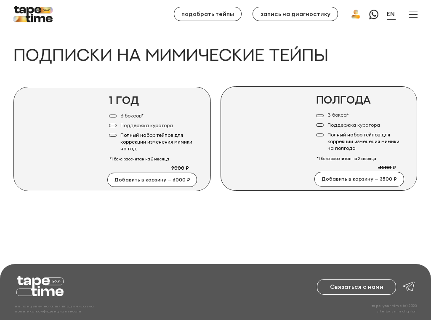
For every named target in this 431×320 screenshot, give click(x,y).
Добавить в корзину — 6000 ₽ (152, 179)
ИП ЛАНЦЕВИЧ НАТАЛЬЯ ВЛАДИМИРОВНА (54, 306)
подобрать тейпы (207, 14)
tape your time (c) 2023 (394, 305)
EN (391, 14)
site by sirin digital (396, 311)
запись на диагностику (295, 14)
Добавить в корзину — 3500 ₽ (359, 179)
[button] (413, 14)
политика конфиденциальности (48, 311)
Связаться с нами (356, 287)
